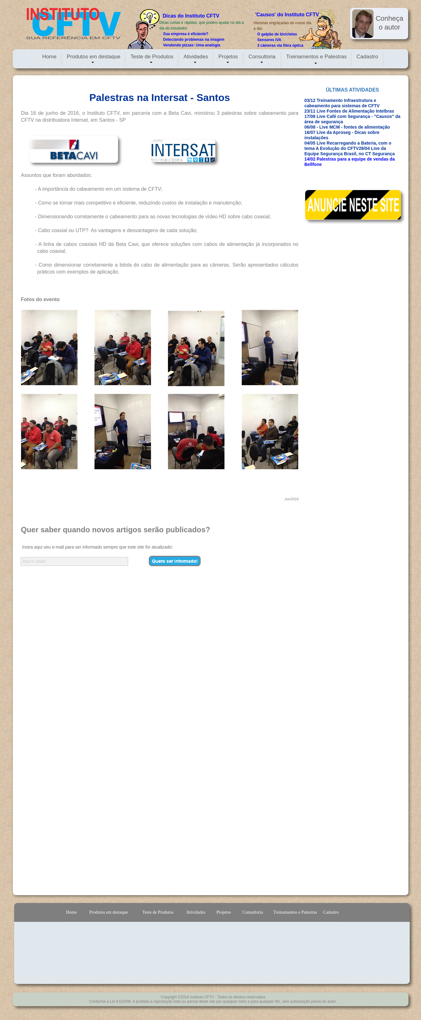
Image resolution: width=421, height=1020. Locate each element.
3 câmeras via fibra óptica (280, 45)
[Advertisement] (335, 320)
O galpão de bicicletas (277, 34)
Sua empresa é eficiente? (185, 34)
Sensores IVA (269, 40)
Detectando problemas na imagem (193, 39)
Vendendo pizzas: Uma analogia (191, 45)
